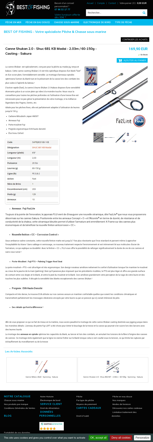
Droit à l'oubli (82, 416)
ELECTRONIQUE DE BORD (97, 22)
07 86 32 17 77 (62, 9)
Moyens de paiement (86, 404)
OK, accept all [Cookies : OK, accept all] (98, 437)
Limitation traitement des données (124, 414)
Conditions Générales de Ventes (19, 408)
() (60, 428)
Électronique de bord (50, 400)
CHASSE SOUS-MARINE (66, 22)
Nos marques (118, 400)
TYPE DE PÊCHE (123, 22)
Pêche (79, 396)
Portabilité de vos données (17, 432)
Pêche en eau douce (122, 396)
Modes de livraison (121, 404)
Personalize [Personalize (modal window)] (142, 437)
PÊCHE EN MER (13, 22)
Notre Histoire (47, 396)
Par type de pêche (85, 400)
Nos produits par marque (16, 404)
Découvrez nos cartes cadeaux (127, 408)
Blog (8, 415)
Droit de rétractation (49, 408)
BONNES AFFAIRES (15, 28)
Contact (112, 3)
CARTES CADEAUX (88, 407)
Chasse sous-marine (14, 400)
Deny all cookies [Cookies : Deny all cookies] (121, 437)
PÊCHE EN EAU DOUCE (38, 22)
